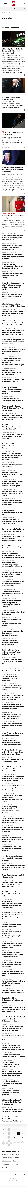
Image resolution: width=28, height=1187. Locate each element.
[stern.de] (13, 3)
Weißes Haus (5, 1164)
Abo (21, 3)
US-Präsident (5, 1154)
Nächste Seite (20, 1174)
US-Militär (5, 1167)
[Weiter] (24, 9)
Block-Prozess (17, 8)
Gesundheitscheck (7, 1157)
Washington (15, 1154)
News (3, 8)
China (14, 1161)
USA (18, 1151)
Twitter (17, 1157)
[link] (24, 3)
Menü (4, 3)
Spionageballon (6, 1161)
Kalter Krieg (15, 1164)
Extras (8, 8)
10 (16, 1181)
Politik (3, 12)
